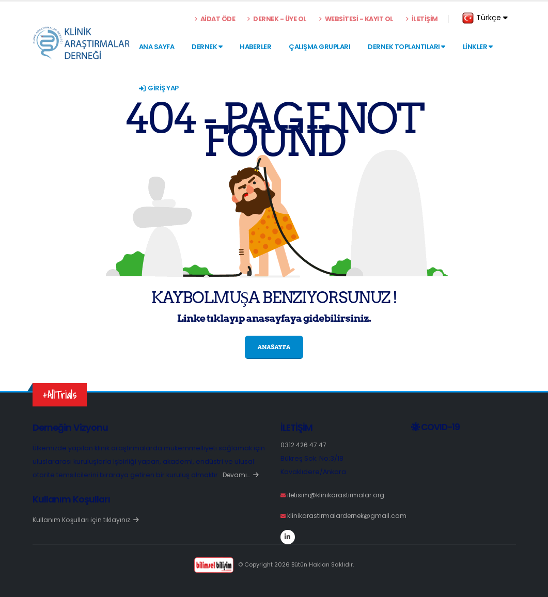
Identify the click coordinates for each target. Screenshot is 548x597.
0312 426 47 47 (303, 445)
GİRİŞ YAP (159, 88)
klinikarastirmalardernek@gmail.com (349, 515)
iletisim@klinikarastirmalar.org (337, 495)
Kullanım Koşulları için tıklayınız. (86, 519)
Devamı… (242, 474)
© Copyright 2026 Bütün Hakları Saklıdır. (274, 564)
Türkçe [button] (485, 18)
